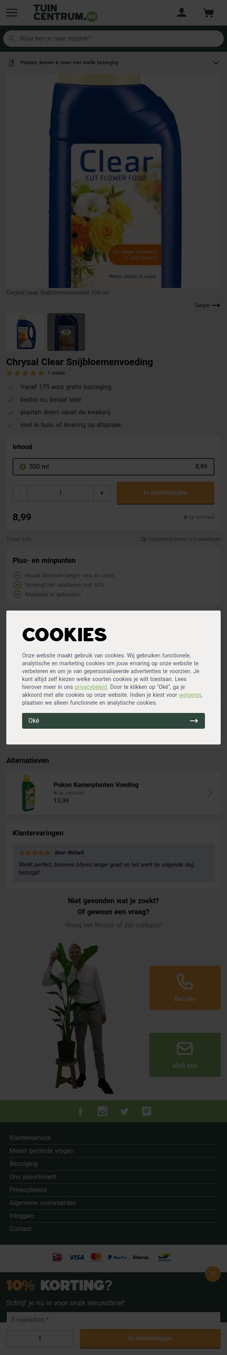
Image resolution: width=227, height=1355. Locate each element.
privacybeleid (91, 687)
